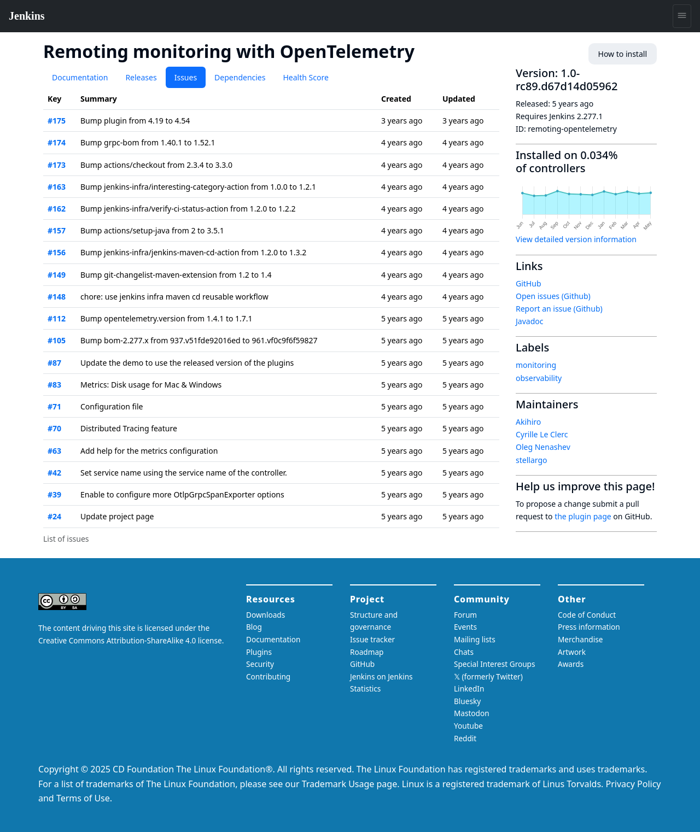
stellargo (531, 460)
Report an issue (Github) (559, 308)
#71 (54, 406)
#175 (57, 120)
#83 (54, 384)
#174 (57, 142)
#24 (54, 516)
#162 (57, 208)
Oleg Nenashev (543, 447)
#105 (57, 340)
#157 (57, 230)
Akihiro (528, 422)
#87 (54, 363)
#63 (54, 451)
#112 (57, 318)
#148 (57, 296)
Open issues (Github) (553, 296)
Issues (185, 77)
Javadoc (529, 321)
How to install (622, 54)
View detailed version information (576, 239)
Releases (140, 77)
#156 (57, 252)
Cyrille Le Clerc (542, 434)
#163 (57, 186)
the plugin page (583, 516)
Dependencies (239, 77)
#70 (54, 428)
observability (539, 378)
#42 (54, 472)
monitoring (536, 365)
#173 (57, 165)
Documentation (80, 77)
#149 (57, 274)
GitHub (528, 283)
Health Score (305, 77)
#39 (54, 494)
